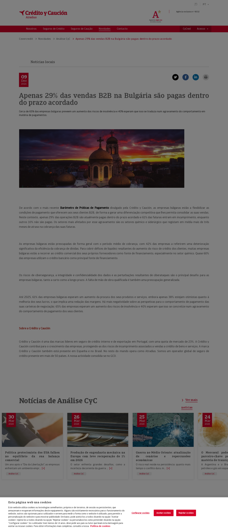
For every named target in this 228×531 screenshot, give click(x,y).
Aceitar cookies (163, 513)
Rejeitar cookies (186, 513)
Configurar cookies (140, 513)
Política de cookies (100, 526)
